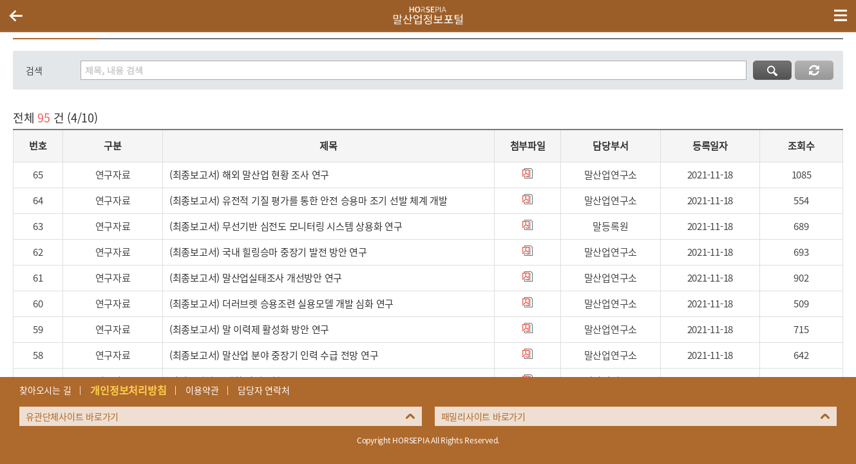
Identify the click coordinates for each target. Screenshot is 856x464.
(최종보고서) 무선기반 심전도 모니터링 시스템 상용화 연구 (286, 226)
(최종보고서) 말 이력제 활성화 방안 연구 (249, 329)
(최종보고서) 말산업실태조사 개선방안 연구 (255, 278)
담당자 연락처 (263, 389)
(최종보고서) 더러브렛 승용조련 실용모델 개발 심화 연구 (281, 303)
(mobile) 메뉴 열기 (840, 15)
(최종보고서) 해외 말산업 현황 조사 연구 (249, 175)
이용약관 (201, 389)
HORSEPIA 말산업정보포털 (428, 15)
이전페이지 (15, 15)
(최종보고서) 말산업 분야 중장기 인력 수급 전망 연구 (274, 355)
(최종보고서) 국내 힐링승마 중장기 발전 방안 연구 (268, 252)
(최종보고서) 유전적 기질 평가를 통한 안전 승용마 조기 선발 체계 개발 (308, 200)
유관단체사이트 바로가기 (72, 416)
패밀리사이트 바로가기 (483, 416)
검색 (34, 70)
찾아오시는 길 (45, 389)
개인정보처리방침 (128, 389)
